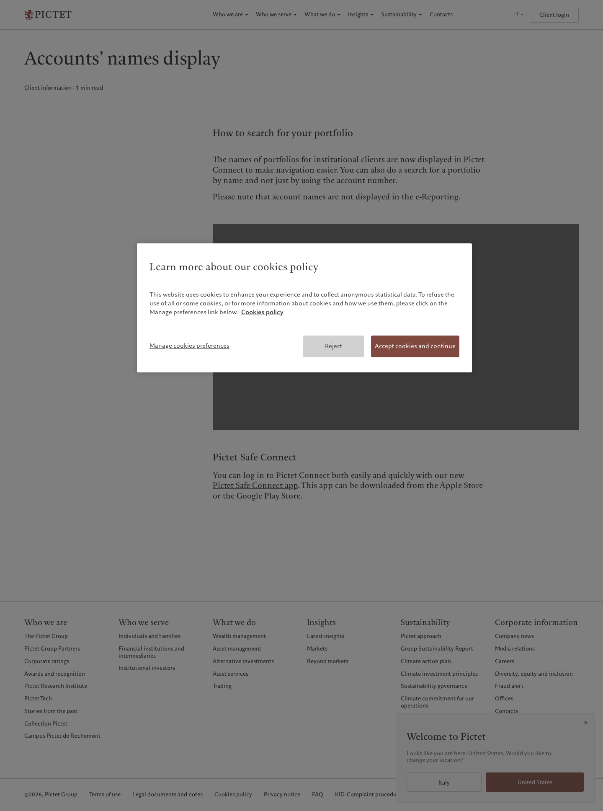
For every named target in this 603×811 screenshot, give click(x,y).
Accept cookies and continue (415, 346)
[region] (304, 307)
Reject (333, 346)
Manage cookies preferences (189, 345)
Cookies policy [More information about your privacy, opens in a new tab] (262, 312)
